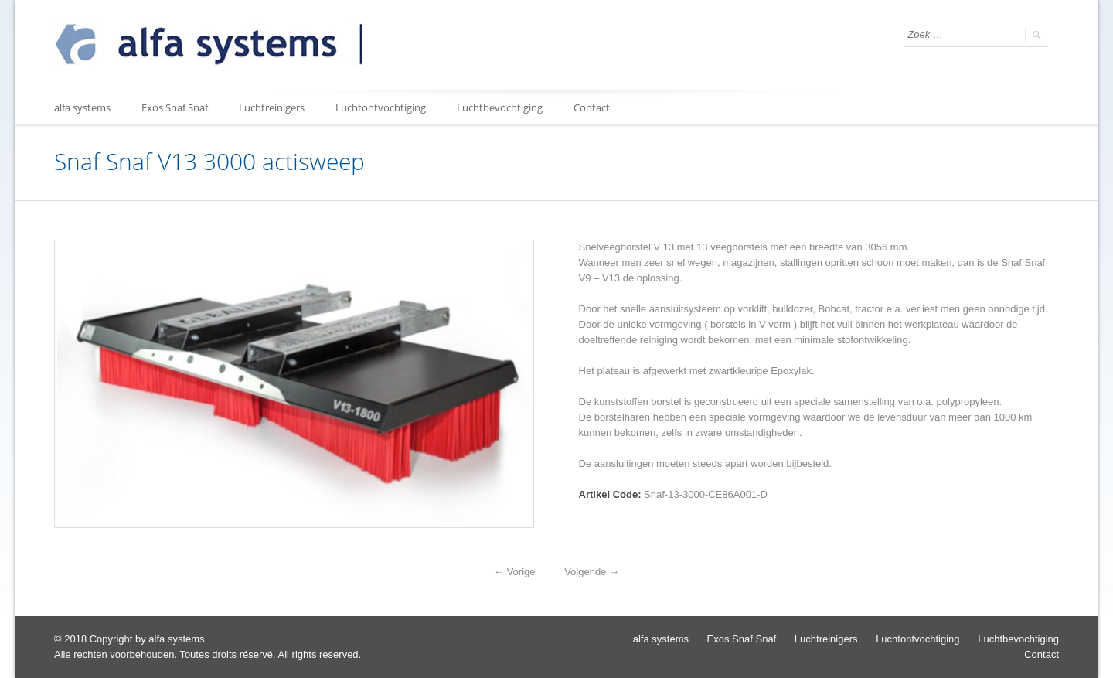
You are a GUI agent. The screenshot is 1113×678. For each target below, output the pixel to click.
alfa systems (82, 107)
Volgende (591, 571)
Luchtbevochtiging (500, 107)
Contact (592, 107)
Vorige (514, 571)
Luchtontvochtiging (380, 107)
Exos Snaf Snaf (174, 107)
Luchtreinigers (272, 107)
